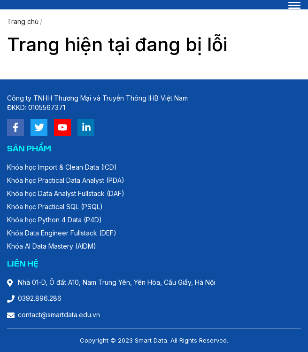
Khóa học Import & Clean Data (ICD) (62, 167)
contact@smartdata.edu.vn (59, 315)
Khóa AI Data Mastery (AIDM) (51, 246)
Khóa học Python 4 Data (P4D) (54, 220)
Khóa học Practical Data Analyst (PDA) (65, 180)
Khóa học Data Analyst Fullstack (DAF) (65, 193)
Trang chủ (22, 21)
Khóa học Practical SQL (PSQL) (55, 207)
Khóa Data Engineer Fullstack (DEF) (61, 233)
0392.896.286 (40, 298)
